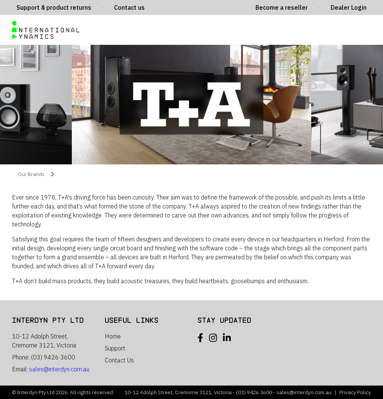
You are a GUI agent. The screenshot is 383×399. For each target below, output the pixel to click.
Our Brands (31, 174)
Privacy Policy (355, 392)
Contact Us (119, 360)
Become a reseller (281, 7)
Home (113, 336)
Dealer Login (349, 7)
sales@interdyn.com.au (59, 369)
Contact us (129, 7)
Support (115, 348)
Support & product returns (53, 7)
